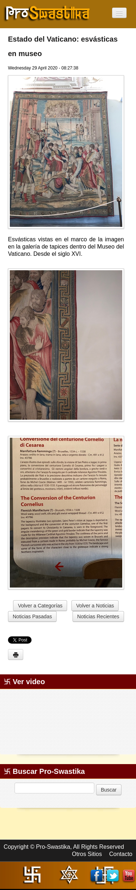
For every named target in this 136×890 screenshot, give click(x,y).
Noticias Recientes (98, 616)
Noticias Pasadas (32, 616)
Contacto (120, 854)
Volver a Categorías (40, 606)
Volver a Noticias (95, 606)
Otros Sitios (87, 854)
